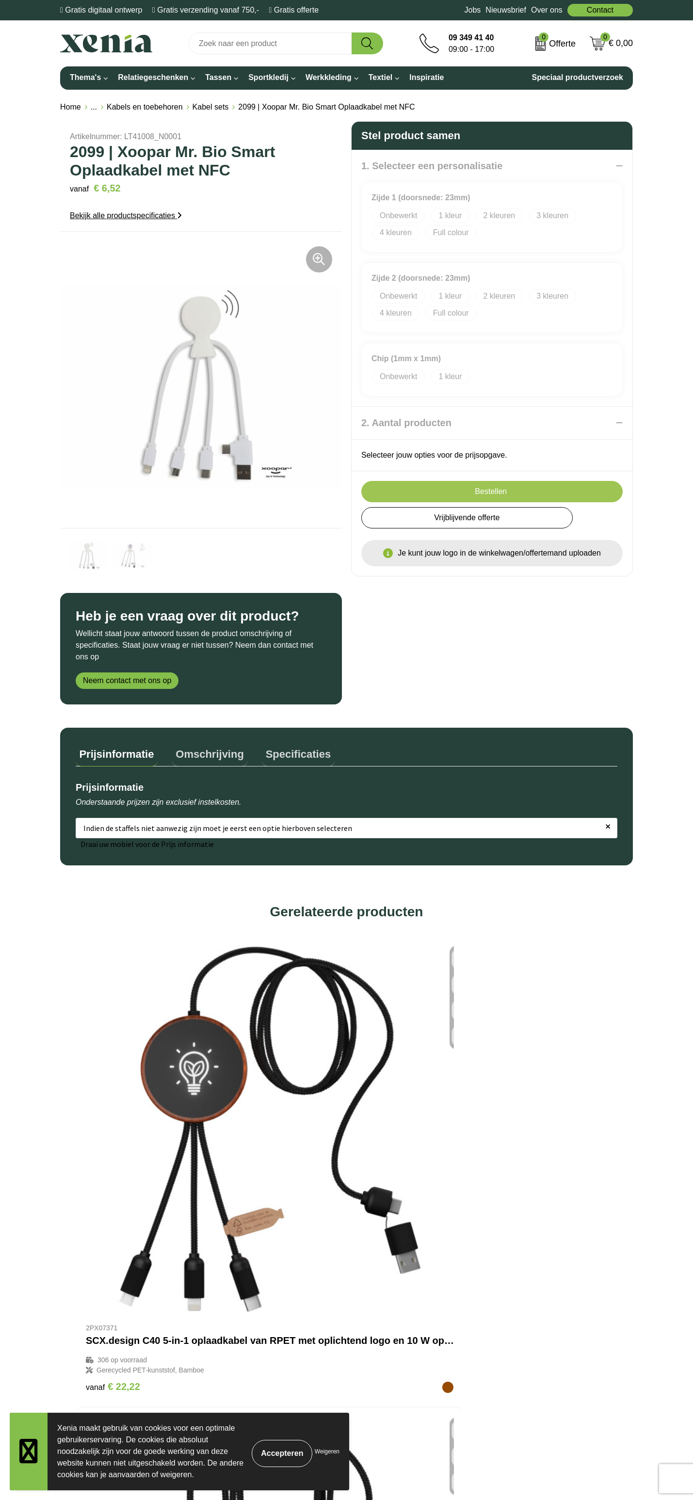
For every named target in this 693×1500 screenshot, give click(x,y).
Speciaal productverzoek (577, 77)
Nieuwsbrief (505, 10)
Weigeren (327, 1451)
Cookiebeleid (519, 1270)
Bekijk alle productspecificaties (126, 215)
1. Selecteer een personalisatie (431, 165)
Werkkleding (329, 77)
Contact (600, 10)
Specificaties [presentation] (280, 750)
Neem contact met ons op (127, 680)
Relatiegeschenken (153, 77)
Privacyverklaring (526, 1285)
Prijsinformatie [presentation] (113, 750)
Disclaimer (515, 1299)
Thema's (85, 77)
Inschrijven (529, 1422)
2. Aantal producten (406, 422)
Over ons (547, 10)
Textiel (381, 77)
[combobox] (270, 43)
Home (70, 107)
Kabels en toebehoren (145, 107)
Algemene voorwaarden (538, 1255)
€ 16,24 (384, 1150)
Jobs (473, 10)
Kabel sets (211, 107)
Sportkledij (268, 77)
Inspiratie (426, 77)
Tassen (218, 77)
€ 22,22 (113, 1140)
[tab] (113, 752)
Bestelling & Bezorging (317, 1285)
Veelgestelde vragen (313, 1314)
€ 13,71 (248, 1150)
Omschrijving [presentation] (199, 750)
